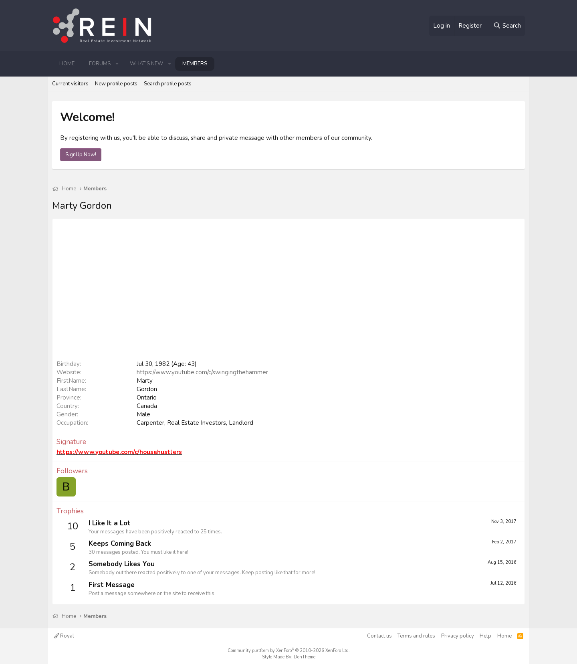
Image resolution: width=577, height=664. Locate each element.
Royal (64, 636)
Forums (100, 63)
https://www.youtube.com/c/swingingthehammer (202, 372)
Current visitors (70, 83)
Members (194, 63)
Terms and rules (416, 636)
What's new (146, 63)
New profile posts (116, 83)
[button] (117, 64)
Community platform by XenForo (289, 651)
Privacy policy (457, 636)
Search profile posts (168, 83)
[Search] (507, 26)
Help (485, 636)
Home (67, 63)
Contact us (379, 636)
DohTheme (304, 657)
